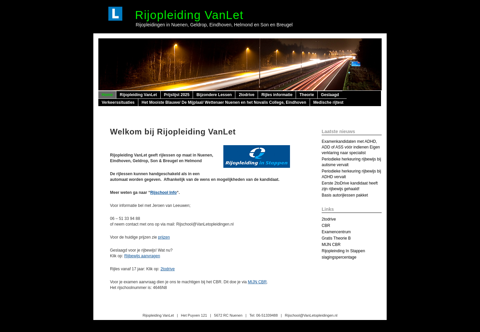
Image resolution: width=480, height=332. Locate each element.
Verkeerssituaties (118, 102)
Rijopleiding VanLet (189, 14)
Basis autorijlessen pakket (345, 195)
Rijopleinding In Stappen (343, 251)
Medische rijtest (328, 102)
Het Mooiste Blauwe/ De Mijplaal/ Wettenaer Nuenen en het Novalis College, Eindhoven (224, 102)
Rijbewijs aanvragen (142, 256)
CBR (326, 225)
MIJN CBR (257, 282)
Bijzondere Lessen (214, 94)
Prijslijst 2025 (177, 94)
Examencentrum (336, 232)
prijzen (164, 237)
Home (107, 94)
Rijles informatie (276, 94)
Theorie (306, 94)
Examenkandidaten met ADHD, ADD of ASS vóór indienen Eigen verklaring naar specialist (351, 147)
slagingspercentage (339, 257)
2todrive (246, 94)
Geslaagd (330, 94)
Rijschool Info (163, 192)
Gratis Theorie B (336, 238)
